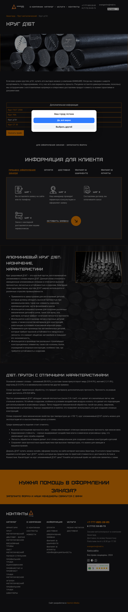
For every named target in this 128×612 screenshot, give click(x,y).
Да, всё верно (64, 120)
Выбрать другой (64, 127)
